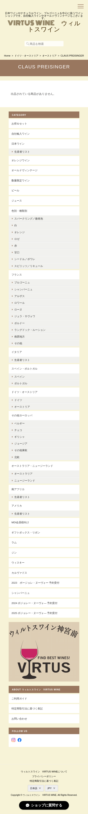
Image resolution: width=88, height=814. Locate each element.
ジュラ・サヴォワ (24, 316)
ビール (15, 190)
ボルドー (19, 323)
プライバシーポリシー (44, 776)
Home (7, 55)
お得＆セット (19, 123)
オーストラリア (23, 473)
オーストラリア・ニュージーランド (32, 465)
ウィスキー (17, 562)
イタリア (16, 351)
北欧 (17, 457)
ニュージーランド (24, 480)
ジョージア (20, 443)
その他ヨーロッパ (21, 415)
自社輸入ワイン (20, 133)
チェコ (18, 430)
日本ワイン (17, 143)
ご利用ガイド (19, 698)
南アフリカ (17, 489)
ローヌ (18, 309)
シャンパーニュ (23, 289)
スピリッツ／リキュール (28, 266)
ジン (14, 552)
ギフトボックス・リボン (25, 532)
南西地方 (19, 336)
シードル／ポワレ (24, 259)
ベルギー (19, 423)
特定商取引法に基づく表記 (27, 708)
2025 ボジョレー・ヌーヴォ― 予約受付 (34, 613)
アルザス (19, 296)
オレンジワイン (20, 160)
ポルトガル (20, 383)
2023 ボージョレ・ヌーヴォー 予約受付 (35, 582)
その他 (18, 343)
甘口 (17, 252)
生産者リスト (22, 151)
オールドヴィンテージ (24, 170)
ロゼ (17, 238)
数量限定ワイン (20, 180)
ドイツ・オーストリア (26, 55)
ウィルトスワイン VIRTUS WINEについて (44, 771)
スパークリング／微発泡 (28, 218)
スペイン (19, 376)
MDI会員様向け (20, 522)
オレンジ (19, 232)
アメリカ (16, 505)
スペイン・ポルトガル (24, 368)
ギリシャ (19, 436)
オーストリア (49, 55)
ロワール (19, 302)
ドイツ (18, 400)
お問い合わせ (19, 718)
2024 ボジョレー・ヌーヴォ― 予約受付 (34, 603)
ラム (14, 542)
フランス (16, 274)
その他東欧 (20, 450)
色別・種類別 (19, 210)
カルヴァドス (19, 572)
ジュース (16, 200)
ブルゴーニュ (22, 282)
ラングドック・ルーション (30, 329)
